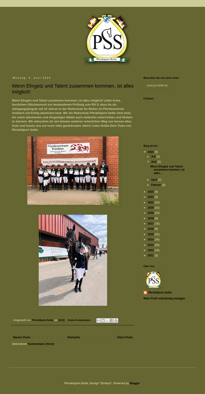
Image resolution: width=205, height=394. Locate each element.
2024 (151, 152)
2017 (151, 223)
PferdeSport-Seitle (160, 292)
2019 (151, 213)
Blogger (135, 383)
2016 (151, 228)
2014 (151, 239)
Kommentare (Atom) (41, 344)
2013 (151, 245)
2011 (151, 255)
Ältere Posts (125, 337)
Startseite (73, 337)
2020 (151, 207)
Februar (156, 185)
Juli (153, 156)
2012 (151, 250)
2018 (151, 218)
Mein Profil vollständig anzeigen (164, 298)
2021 (151, 202)
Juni (154, 161)
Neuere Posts (22, 337)
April (154, 179)
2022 (151, 197)
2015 (151, 234)
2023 (151, 191)
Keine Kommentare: (80, 320)
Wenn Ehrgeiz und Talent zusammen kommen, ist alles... (167, 170)
